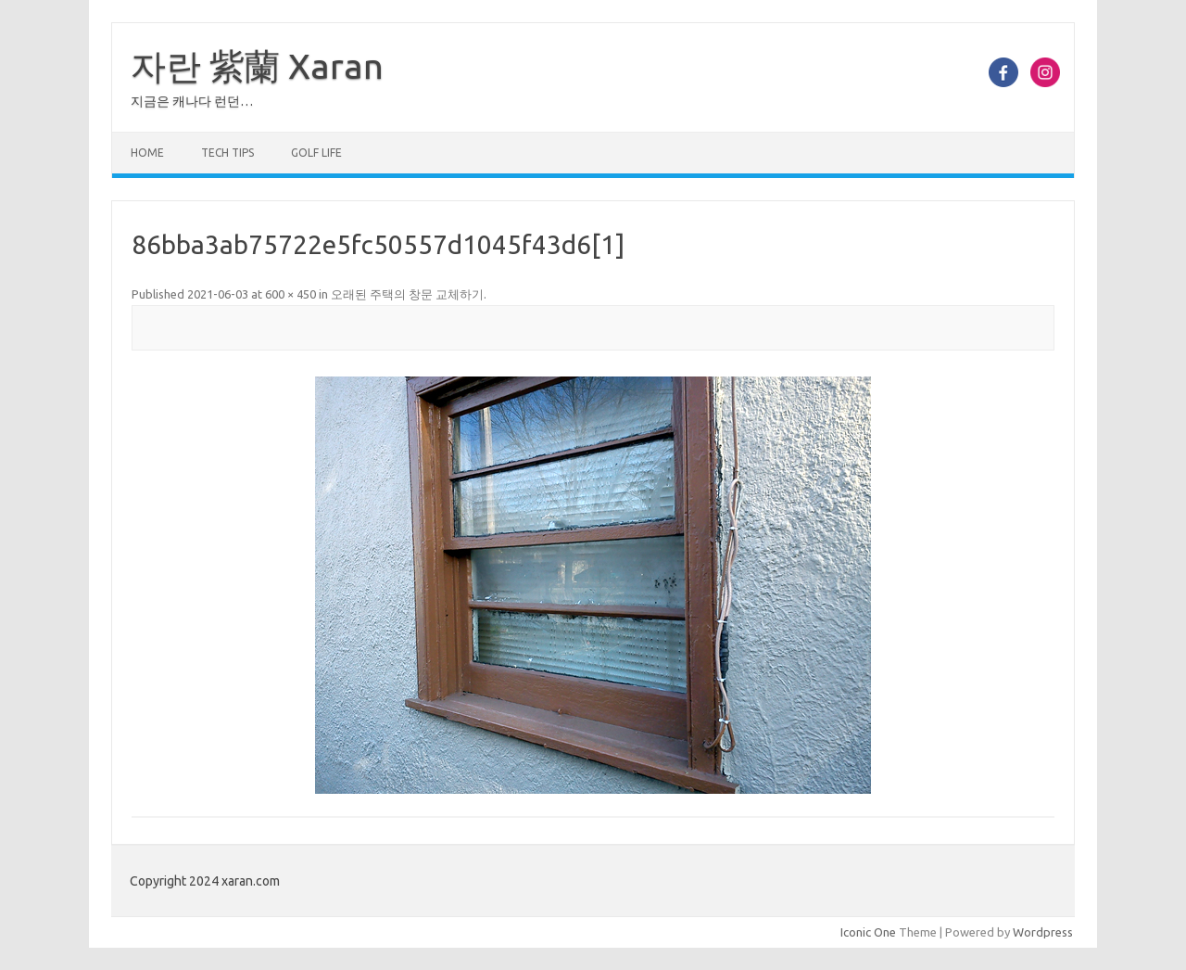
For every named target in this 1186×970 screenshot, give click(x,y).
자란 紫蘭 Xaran (257, 65)
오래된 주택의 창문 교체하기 (407, 293)
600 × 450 (290, 293)
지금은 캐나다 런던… (192, 101)
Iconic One (868, 931)
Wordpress (1043, 931)
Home (147, 153)
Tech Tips (227, 153)
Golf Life (316, 153)
